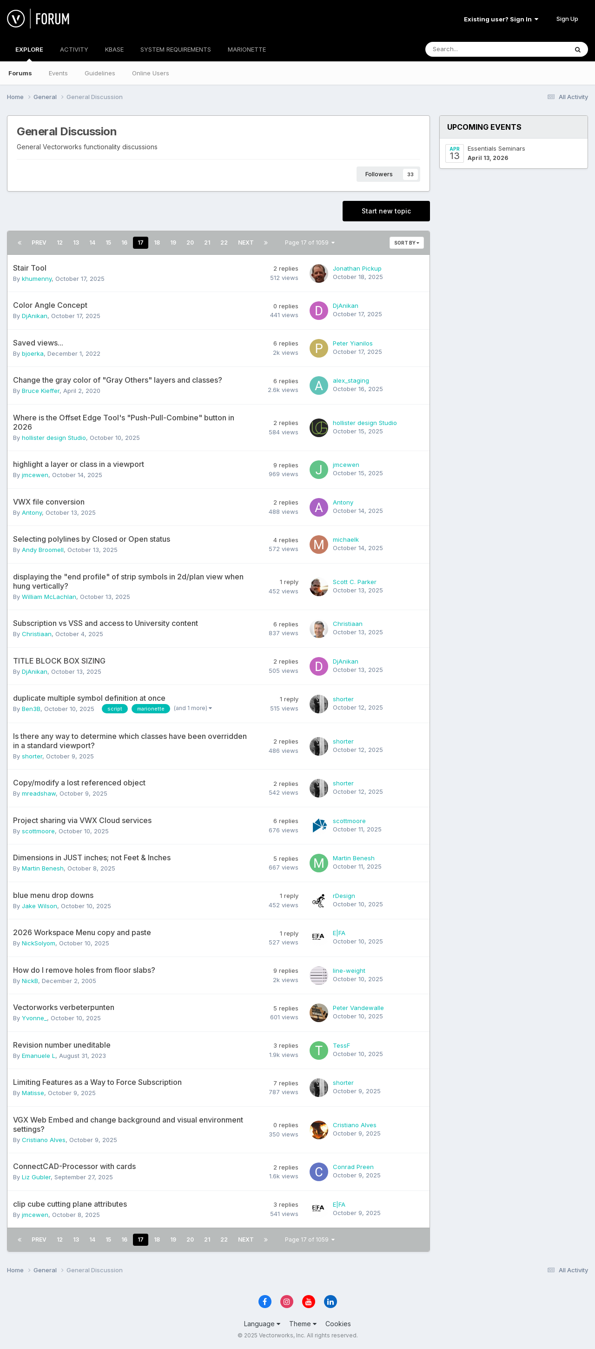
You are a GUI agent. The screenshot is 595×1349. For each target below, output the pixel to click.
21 (207, 242)
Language (262, 1324)
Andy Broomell (43, 549)
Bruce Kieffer (41, 390)
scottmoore (38, 831)
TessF (341, 1045)
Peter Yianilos (353, 343)
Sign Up (567, 18)
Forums (20, 73)
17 (141, 242)
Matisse (33, 1092)
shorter (343, 699)
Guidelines (100, 73)
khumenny (37, 278)
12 (60, 242)
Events (58, 73)
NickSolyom (38, 943)
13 (76, 242)
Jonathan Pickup (357, 268)
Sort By (406, 243)
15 (108, 242)
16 (124, 242)
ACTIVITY (74, 49)
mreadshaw (39, 793)
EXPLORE (29, 53)
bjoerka (33, 353)
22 (224, 242)
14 (92, 242)
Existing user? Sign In (501, 19)
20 (190, 242)
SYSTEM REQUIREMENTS (175, 49)
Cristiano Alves (44, 1139)
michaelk (346, 539)
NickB (30, 980)
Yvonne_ (34, 1018)
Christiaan (37, 634)
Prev (39, 242)
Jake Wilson (39, 906)
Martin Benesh (43, 868)
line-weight (349, 970)
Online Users (150, 73)
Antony (32, 512)
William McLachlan (49, 596)
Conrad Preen (353, 1166)
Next (246, 242)
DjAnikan (34, 315)
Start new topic (386, 211)
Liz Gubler (36, 1177)
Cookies (338, 1324)
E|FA (339, 933)
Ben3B (31, 708)
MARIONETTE (247, 49)
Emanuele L (38, 1055)
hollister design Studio (54, 437)
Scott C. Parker (355, 581)
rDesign (344, 895)
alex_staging (351, 380)
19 (173, 242)
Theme (303, 1324)
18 (157, 242)
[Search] (472, 49)
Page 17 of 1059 (310, 242)
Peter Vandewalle (358, 1007)
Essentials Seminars (496, 148)
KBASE (114, 49)
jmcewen (35, 474)
